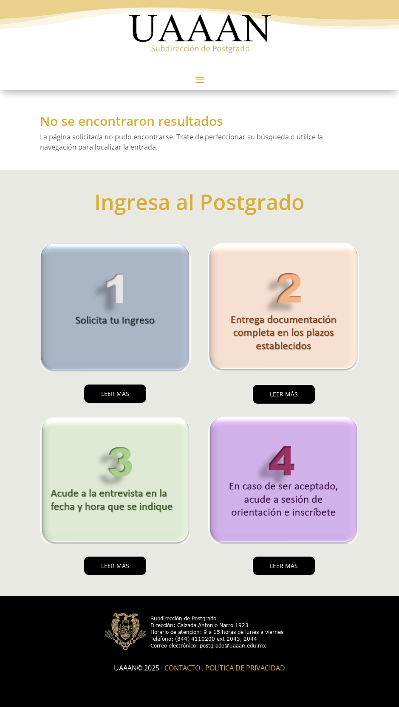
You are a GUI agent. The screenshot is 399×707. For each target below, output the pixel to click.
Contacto (182, 668)
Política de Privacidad (245, 668)
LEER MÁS (115, 394)
